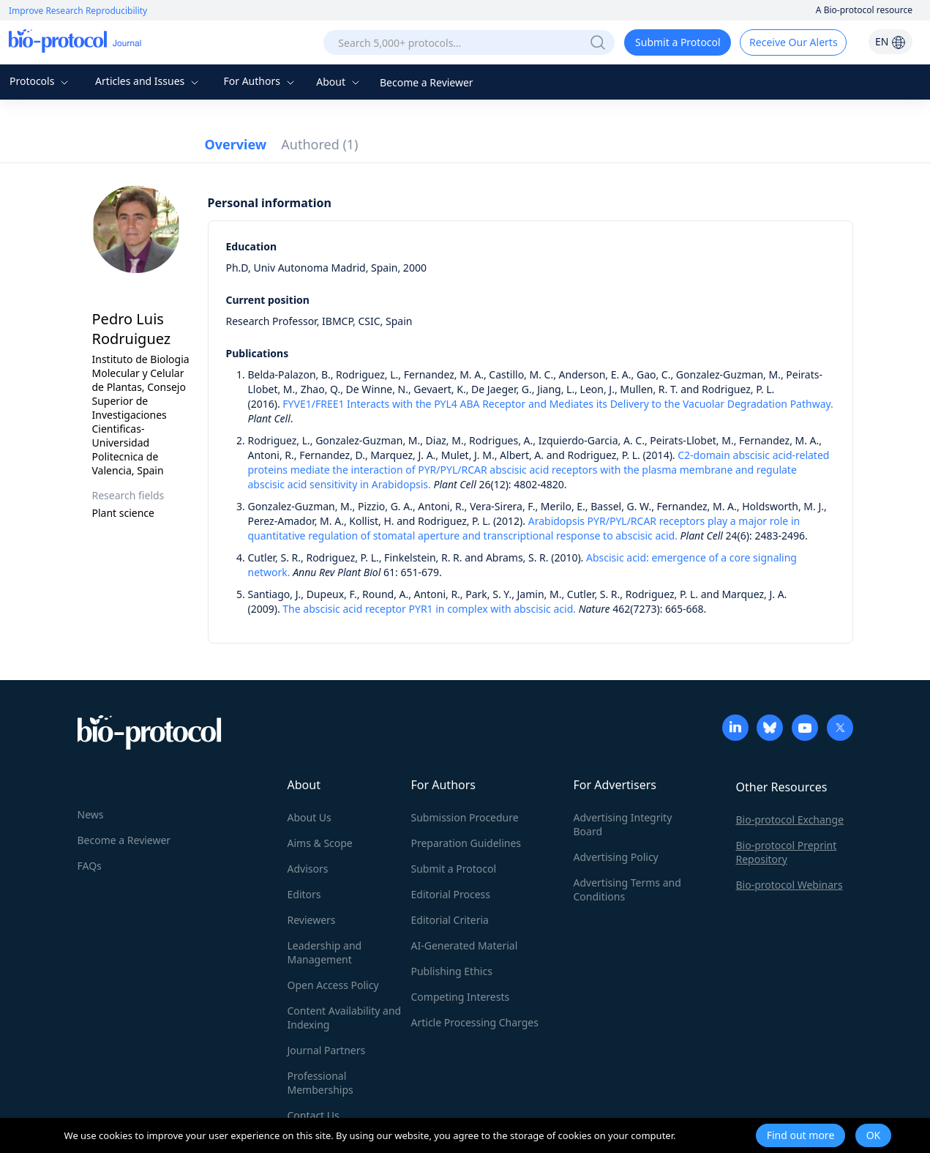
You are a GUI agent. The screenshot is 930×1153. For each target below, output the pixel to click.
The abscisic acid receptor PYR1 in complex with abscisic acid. (429, 609)
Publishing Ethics (451, 971)
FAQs (90, 866)
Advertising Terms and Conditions (627, 889)
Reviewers (312, 920)
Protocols (41, 81)
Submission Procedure (465, 817)
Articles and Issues (148, 81)
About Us (309, 817)
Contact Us (314, 1115)
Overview (236, 144)
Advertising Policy (616, 857)
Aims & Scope (320, 843)
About (339, 82)
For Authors (260, 81)
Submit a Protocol (678, 42)
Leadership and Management (325, 952)
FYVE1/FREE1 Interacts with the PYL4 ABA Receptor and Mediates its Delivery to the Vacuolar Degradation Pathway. (557, 404)
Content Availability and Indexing (345, 1017)
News (91, 814)
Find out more (801, 1135)
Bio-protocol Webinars (789, 885)
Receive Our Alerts (793, 42)
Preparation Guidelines (466, 843)
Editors (304, 894)
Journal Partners (327, 1050)
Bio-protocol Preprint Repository (786, 852)
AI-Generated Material (464, 945)
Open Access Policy (333, 985)
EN (890, 41)
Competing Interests (460, 997)
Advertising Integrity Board (623, 824)
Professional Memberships (320, 1083)
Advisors (308, 869)
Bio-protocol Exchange (790, 819)
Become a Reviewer (426, 82)
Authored (319, 144)
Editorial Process (451, 894)
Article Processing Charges (475, 1022)
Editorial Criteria (450, 920)
